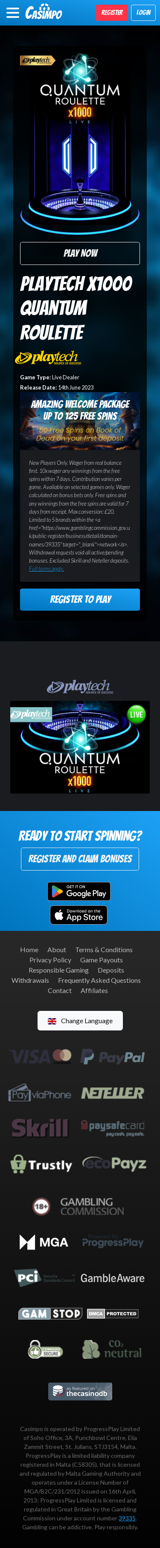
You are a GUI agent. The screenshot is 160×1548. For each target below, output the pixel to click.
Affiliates (94, 990)
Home (29, 949)
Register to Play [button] (80, 599)
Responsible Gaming (59, 970)
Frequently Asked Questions (99, 980)
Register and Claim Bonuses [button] (80, 859)
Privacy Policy (50, 960)
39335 (127, 1518)
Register (112, 12)
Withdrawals (30, 980)
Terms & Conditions (104, 949)
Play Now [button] (80, 253)
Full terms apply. (46, 568)
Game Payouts (101, 960)
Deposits (111, 970)
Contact (60, 990)
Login (143, 12)
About (56, 949)
